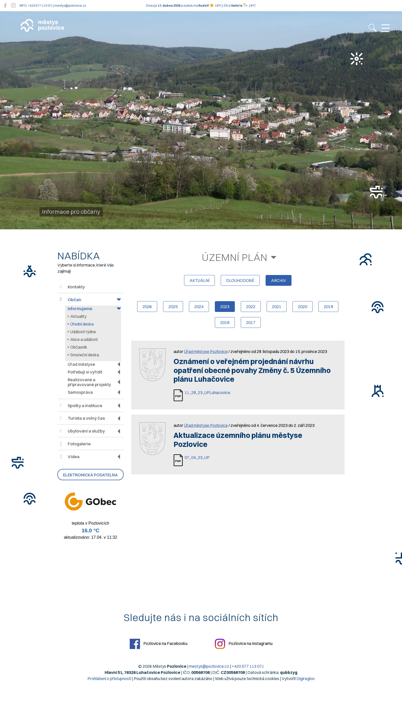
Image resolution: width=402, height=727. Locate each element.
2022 (250, 306)
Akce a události (84, 339)
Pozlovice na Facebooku (158, 644)
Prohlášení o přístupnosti (109, 678)
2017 (250, 322)
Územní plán (234, 257)
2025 (173, 306)
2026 (147, 306)
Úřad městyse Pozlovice (206, 351)
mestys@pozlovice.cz (209, 666)
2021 (276, 306)
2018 (224, 322)
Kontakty (72, 287)
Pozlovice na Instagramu (244, 644)
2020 (302, 306)
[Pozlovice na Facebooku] (5, 5)
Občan (70, 299)
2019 (328, 306)
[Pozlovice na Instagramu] (13, 5)
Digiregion (305, 678)
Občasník (78, 347)
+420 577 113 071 (248, 666)
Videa (69, 456)
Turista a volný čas (82, 418)
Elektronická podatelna (90, 474)
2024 (199, 306)
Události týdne (83, 331)
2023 (224, 306)
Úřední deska (82, 324)
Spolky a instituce (81, 405)
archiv (278, 280)
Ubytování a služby (82, 431)
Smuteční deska (84, 354)
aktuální (199, 280)
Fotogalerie (75, 444)
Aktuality (78, 316)
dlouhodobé (240, 280)
